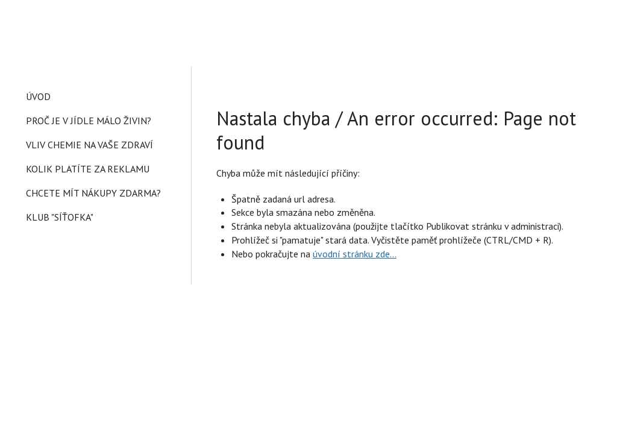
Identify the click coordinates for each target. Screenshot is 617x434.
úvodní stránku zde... (354, 254)
